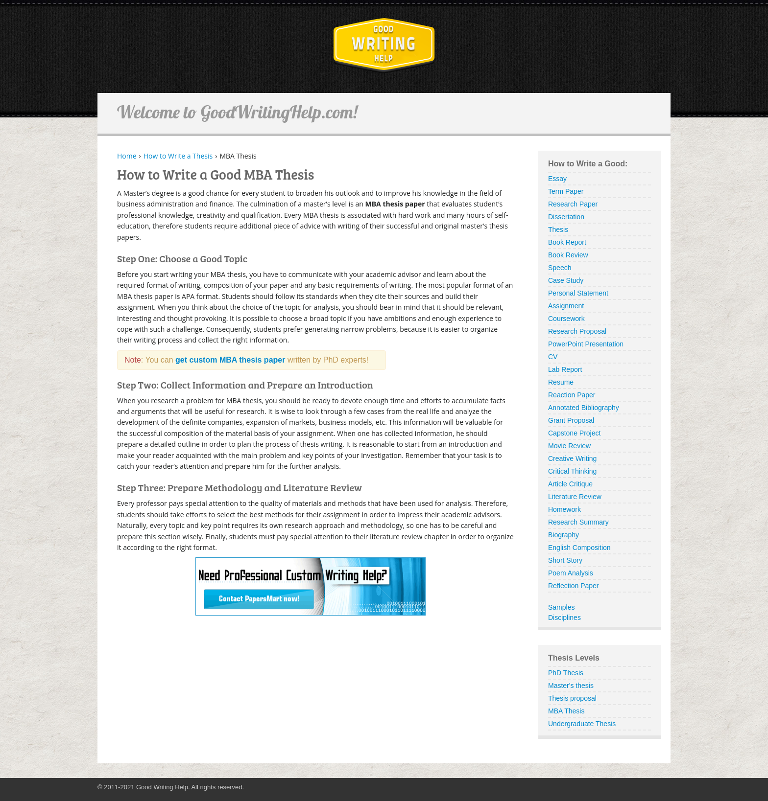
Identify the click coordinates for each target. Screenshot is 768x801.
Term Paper (565, 191)
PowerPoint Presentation (586, 344)
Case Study (565, 280)
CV (552, 357)
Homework (564, 509)
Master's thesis (571, 685)
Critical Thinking (572, 471)
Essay (557, 179)
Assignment (566, 306)
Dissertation (566, 217)
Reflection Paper (573, 586)
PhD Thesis (565, 673)
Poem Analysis (570, 573)
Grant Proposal (571, 420)
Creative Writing (572, 458)
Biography (563, 535)
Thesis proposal (572, 698)
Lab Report (565, 369)
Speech (559, 268)
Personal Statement (578, 293)
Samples (561, 607)
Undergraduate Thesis (582, 724)
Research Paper (573, 204)
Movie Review (569, 446)
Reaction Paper (572, 395)
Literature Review (574, 497)
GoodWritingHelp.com (384, 45)
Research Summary (578, 522)
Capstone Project (574, 433)
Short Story (565, 560)
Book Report (567, 242)
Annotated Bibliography (583, 408)
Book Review (568, 255)
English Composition (579, 547)
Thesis (558, 229)
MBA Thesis (566, 711)
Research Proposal (577, 331)
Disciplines (564, 617)
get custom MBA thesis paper (230, 360)
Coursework (566, 318)
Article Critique (570, 484)
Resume (561, 382)
